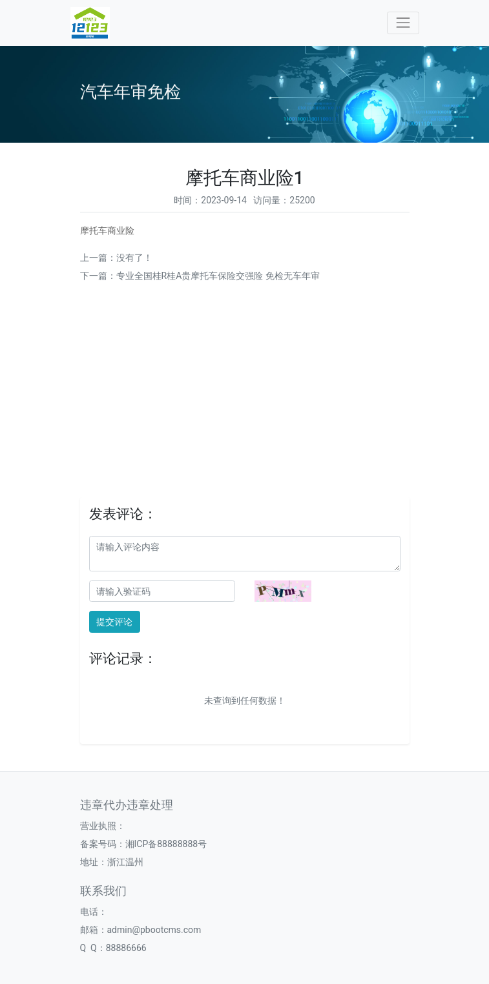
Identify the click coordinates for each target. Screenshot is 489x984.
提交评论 (114, 622)
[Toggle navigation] (403, 23)
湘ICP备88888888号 (166, 844)
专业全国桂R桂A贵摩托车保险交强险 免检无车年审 (218, 276)
